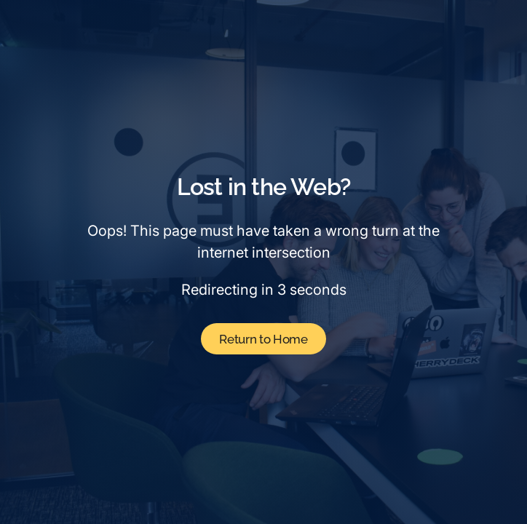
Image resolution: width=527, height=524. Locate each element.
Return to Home (263, 339)
